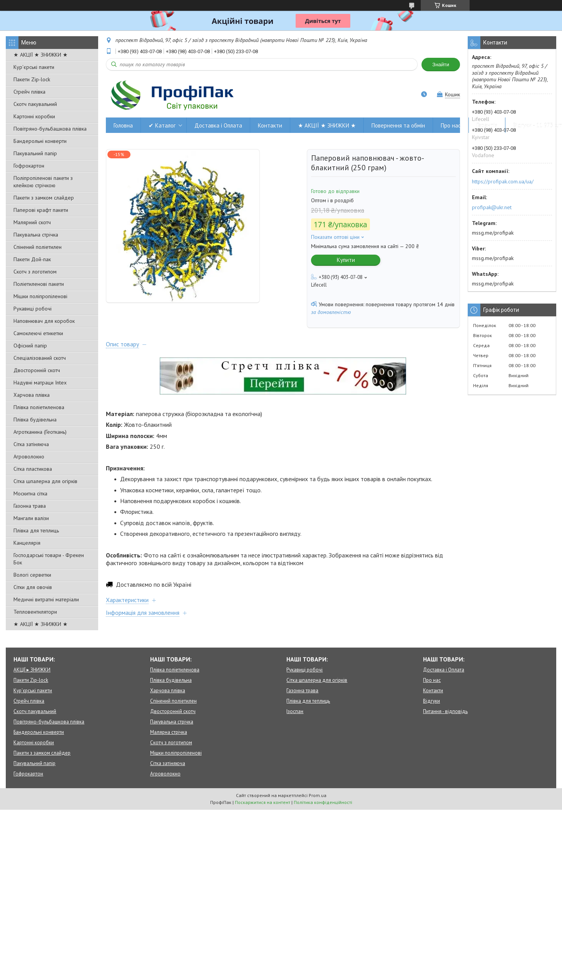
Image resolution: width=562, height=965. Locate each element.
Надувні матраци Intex (40, 382)
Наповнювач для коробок (44, 320)
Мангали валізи (31, 518)
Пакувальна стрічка (35, 234)
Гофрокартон (28, 165)
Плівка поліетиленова (38, 407)
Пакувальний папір (35, 153)
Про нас (451, 125)
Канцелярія (26, 542)
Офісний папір (30, 345)
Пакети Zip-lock (31, 79)
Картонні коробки (34, 116)
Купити (346, 259)
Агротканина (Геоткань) (40, 431)
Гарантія (487, 125)
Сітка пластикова (32, 468)
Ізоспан (294, 711)
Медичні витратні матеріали (46, 599)
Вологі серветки (32, 574)
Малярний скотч (32, 222)
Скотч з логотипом (35, 271)
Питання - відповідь (445, 711)
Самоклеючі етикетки (38, 333)
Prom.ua (317, 795)
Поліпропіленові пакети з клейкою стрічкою (43, 182)
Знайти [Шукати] (440, 64)
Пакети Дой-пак (32, 259)
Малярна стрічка (168, 732)
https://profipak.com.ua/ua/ (503, 181)
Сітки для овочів (32, 587)
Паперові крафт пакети (40, 209)
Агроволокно (28, 456)
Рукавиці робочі (32, 308)
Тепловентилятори (35, 611)
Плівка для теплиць (36, 530)
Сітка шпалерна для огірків (45, 481)
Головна (123, 125)
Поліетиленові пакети (38, 283)
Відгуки (431, 701)
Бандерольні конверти (40, 141)
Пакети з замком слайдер (43, 197)
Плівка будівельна (35, 419)
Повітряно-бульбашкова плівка (50, 128)
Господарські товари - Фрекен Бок (48, 559)
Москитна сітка (30, 493)
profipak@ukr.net (492, 207)
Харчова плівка (31, 394)
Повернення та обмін (398, 125)
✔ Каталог (162, 125)
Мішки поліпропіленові (40, 296)
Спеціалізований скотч (39, 357)
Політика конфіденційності (323, 802)
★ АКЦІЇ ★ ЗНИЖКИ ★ (40, 54)
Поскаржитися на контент (262, 802)
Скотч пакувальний (35, 104)
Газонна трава (29, 505)
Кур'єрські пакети (33, 67)
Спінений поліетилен (37, 246)
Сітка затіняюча (31, 444)
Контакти (270, 125)
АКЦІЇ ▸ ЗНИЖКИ (31, 669)
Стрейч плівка (29, 91)
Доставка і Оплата (218, 125)
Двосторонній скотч (36, 370)
